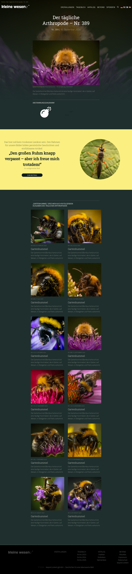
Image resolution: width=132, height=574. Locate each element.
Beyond (122, 551)
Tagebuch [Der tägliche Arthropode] (81, 7)
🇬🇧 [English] (124, 7)
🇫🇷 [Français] (127, 7)
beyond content (122, 562)
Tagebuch (82, 551)
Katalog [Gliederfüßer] (91, 7)
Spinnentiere (101, 560)
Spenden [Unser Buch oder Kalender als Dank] (110, 7)
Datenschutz (122, 560)
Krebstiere (101, 557)
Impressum (123, 557)
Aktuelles (122, 554)
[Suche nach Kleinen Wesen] (118, 7)
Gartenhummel (37, 87)
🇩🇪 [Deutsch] (122, 7)
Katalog (101, 551)
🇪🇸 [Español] (130, 7)
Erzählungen (67, 7)
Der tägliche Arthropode (14, 2)
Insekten (102, 554)
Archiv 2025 (81, 560)
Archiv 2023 (81, 554)
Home (3, 2)
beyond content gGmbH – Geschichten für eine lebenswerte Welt (70, 567)
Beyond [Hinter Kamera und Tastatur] (101, 7)
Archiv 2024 (81, 557)
